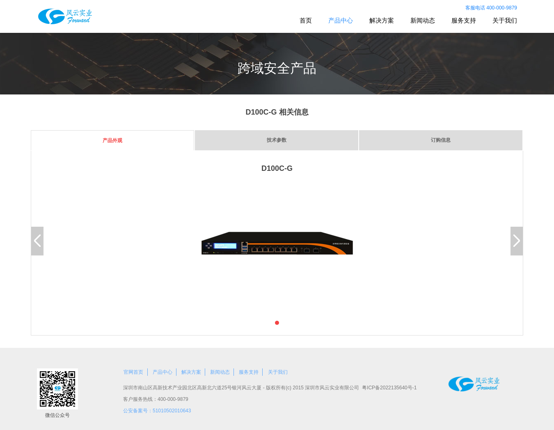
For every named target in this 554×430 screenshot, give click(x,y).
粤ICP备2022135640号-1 (389, 388)
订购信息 (441, 140)
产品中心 (340, 20)
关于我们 (504, 20)
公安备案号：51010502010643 (157, 411)
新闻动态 (422, 20)
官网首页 (133, 372)
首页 (306, 20)
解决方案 (381, 20)
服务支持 (463, 20)
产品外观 (112, 140)
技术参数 (276, 140)
